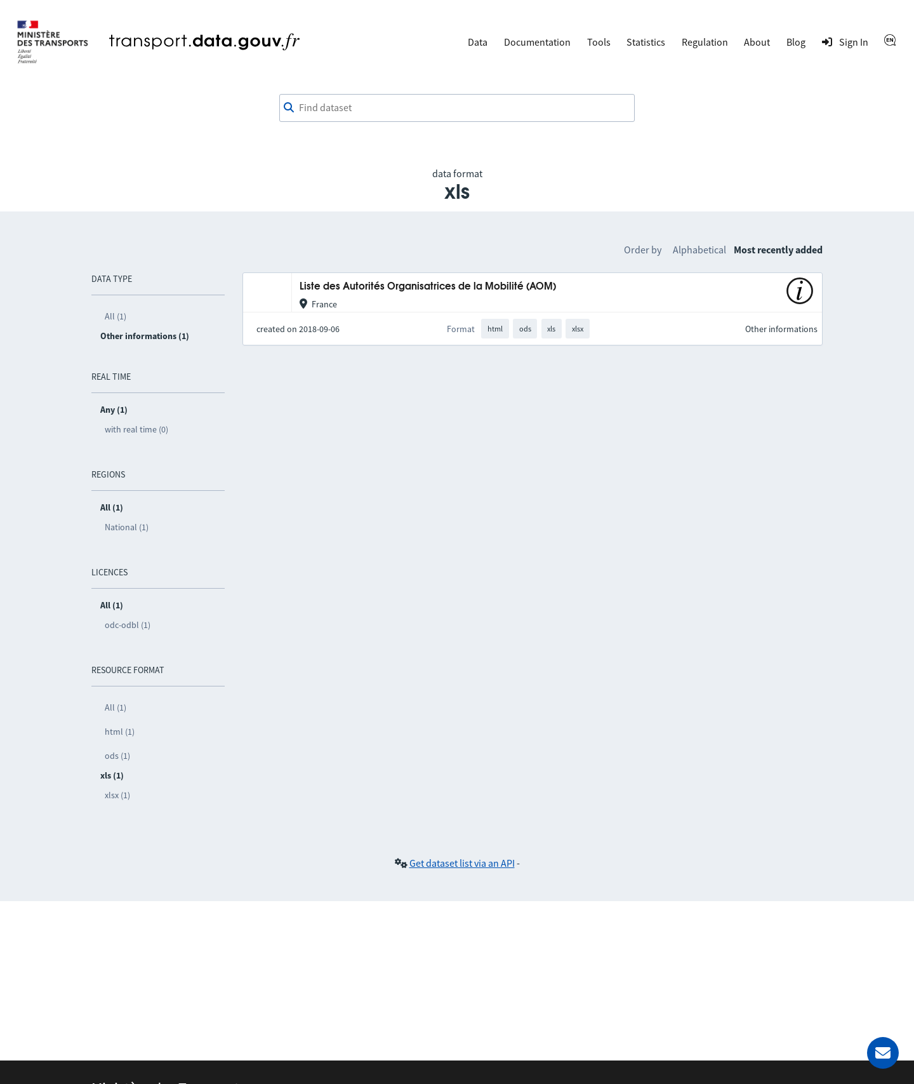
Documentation (537, 42)
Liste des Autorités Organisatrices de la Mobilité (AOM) (428, 286)
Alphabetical (699, 249)
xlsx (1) (117, 795)
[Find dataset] (457, 108)
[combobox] (457, 108)
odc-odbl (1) (127, 625)
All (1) (115, 316)
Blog (795, 42)
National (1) (127, 527)
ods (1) (117, 755)
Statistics (645, 42)
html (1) (120, 731)
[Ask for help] (883, 1053)
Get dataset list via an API (462, 863)
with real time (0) (136, 429)
